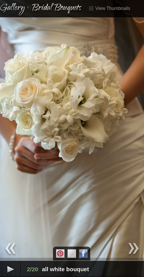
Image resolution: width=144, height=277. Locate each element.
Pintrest (60, 253)
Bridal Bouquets (56, 8)
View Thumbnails (109, 8)
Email (72, 253)
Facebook (83, 253)
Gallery (12, 8)
